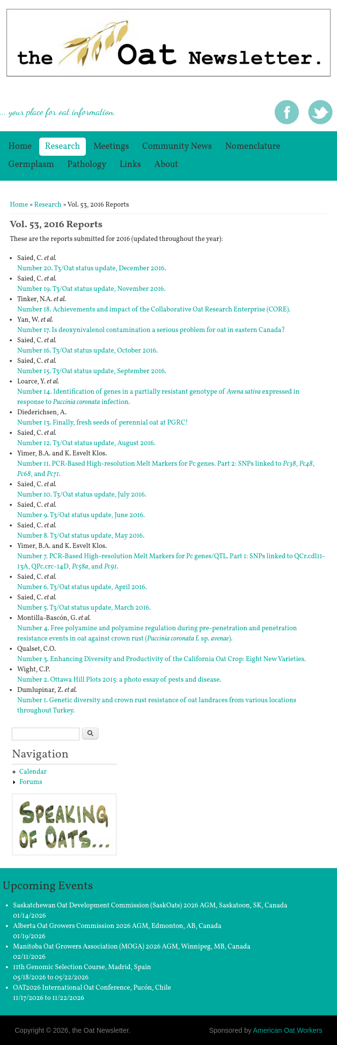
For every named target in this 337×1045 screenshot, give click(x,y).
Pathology (86, 165)
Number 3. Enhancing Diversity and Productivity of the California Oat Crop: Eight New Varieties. (161, 659)
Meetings (111, 147)
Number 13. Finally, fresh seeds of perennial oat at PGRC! (102, 423)
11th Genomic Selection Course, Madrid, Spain (82, 967)
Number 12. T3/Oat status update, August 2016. (86, 443)
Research (62, 147)
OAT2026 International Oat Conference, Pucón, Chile (92, 988)
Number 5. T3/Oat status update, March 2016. (84, 608)
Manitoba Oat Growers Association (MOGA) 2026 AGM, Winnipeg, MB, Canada (132, 946)
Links (130, 165)
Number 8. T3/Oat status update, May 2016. (80, 536)
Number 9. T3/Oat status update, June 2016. (81, 515)
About (167, 165)
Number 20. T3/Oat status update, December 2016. (91, 268)
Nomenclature (252, 147)
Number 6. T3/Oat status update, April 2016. (82, 587)
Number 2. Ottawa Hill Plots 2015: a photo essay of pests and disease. (119, 680)
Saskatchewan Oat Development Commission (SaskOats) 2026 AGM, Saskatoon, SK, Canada (150, 905)
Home (20, 147)
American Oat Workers (287, 1030)
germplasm (31, 165)
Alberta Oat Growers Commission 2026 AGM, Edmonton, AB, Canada (117, 926)
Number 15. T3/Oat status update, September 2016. (91, 371)
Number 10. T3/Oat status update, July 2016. (81, 494)
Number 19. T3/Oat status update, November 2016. (91, 289)
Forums (30, 782)
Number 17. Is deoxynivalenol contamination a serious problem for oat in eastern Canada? (151, 330)
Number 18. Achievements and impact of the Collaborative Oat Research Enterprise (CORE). (153, 309)
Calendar (33, 772)
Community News (177, 147)
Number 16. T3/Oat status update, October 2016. (87, 351)
